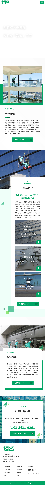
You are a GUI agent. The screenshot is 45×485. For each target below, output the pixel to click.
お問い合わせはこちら (23, 433)
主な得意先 (8, 472)
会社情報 (7, 467)
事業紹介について (28, 304)
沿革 (6, 475)
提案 (18, 475)
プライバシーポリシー (34, 473)
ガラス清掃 (19, 470)
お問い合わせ (32, 470)
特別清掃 (19, 472)
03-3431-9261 (22, 427)
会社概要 (7, 470)
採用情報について (23, 383)
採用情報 (30, 467)
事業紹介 (19, 467)
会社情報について (23, 139)
